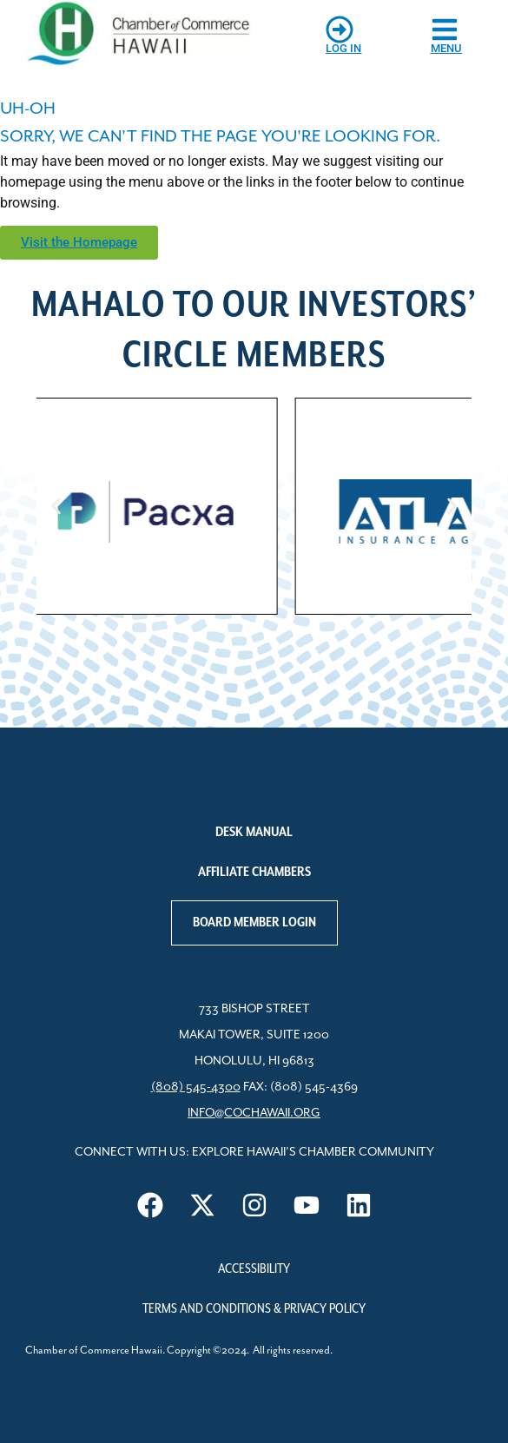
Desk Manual (254, 832)
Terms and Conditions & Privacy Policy (254, 1309)
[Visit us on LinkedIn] (359, 1205)
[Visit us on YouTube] (306, 1205)
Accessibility (254, 1269)
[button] (56, 506)
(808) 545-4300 (196, 1087)
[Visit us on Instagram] (254, 1205)
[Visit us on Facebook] (150, 1205)
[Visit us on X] (202, 1205)
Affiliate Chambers (254, 872)
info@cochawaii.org (254, 1113)
